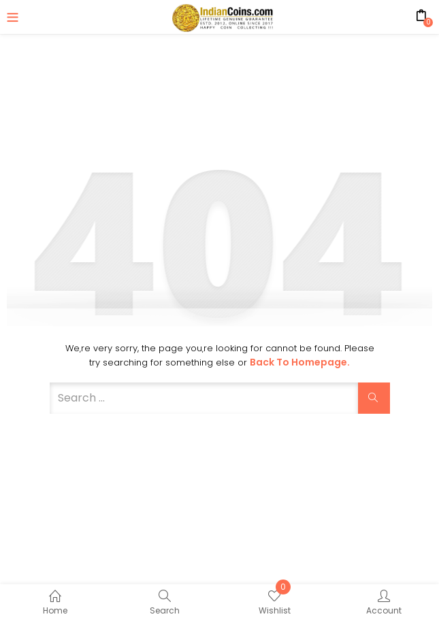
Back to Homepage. (300, 362)
